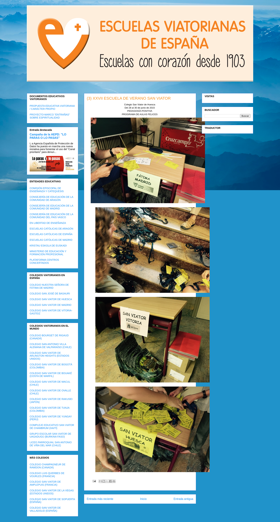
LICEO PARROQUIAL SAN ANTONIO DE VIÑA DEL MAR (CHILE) (51, 444)
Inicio (143, 498)
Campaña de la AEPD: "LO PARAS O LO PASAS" (48, 136)
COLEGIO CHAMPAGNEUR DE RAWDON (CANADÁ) (47, 466)
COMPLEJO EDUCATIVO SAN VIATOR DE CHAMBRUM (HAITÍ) (52, 427)
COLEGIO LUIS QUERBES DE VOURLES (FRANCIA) (47, 475)
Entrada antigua (183, 498)
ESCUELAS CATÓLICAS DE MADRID (51, 239)
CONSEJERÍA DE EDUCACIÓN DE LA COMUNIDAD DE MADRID (51, 207)
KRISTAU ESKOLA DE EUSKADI (48, 245)
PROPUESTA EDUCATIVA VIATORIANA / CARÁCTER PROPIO (52, 107)
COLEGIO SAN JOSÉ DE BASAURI (50, 293)
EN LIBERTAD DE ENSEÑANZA (48, 223)
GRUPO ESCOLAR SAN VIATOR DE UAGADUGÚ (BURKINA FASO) (50, 435)
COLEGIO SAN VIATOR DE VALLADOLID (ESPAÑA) (45, 509)
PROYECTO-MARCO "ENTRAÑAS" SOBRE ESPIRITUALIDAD (50, 116)
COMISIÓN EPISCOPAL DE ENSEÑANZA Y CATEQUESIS (47, 190)
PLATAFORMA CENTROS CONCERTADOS (44, 261)
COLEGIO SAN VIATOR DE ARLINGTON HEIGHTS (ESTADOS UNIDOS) (49, 355)
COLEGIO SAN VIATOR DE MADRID (50, 305)
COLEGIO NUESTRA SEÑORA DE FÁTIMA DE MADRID (49, 286)
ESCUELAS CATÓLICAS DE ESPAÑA (51, 234)
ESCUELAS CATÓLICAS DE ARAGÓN (51, 228)
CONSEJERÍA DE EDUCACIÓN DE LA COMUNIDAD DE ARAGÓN (51, 198)
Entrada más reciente (100, 498)
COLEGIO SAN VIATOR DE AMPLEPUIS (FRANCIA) (45, 483)
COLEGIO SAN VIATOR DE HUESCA (51, 299)
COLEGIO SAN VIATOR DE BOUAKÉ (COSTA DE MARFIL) (51, 375)
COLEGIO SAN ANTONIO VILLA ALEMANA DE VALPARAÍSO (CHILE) (50, 346)
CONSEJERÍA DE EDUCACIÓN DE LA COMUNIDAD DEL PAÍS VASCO (51, 216)
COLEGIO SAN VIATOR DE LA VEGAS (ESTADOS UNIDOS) (52, 492)
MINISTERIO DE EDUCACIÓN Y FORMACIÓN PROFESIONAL (48, 253)
